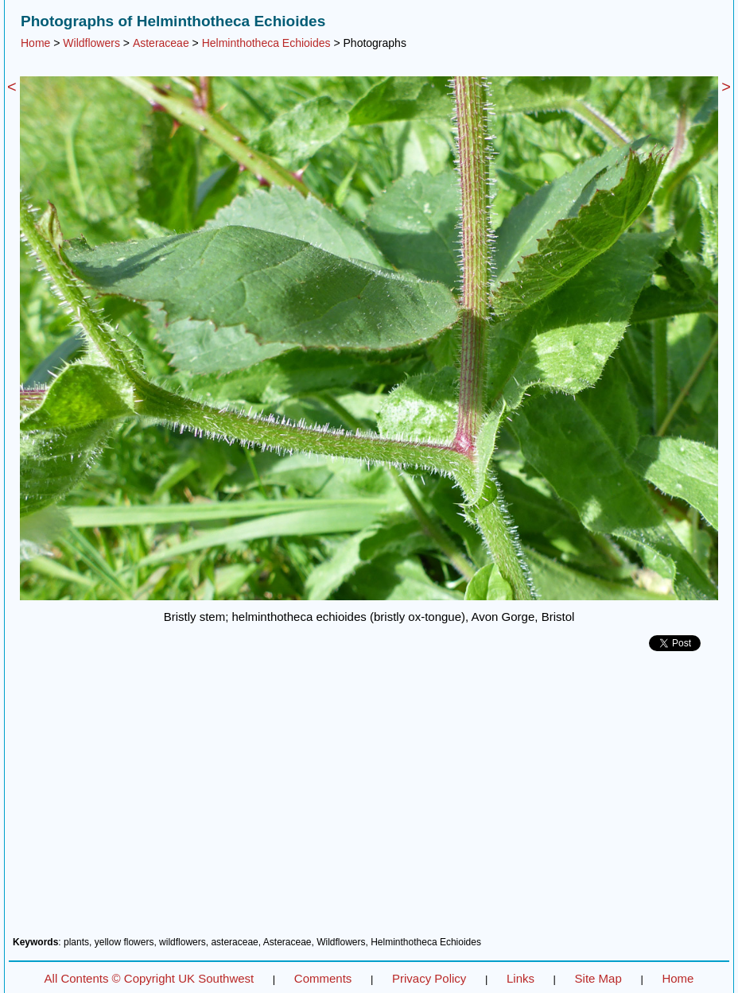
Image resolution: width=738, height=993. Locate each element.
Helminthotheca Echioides (266, 43)
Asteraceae (161, 43)
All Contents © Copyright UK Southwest (149, 978)
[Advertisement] (369, 800)
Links (520, 978)
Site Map (598, 978)
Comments (323, 978)
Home (35, 43)
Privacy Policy (429, 978)
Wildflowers (91, 43)
